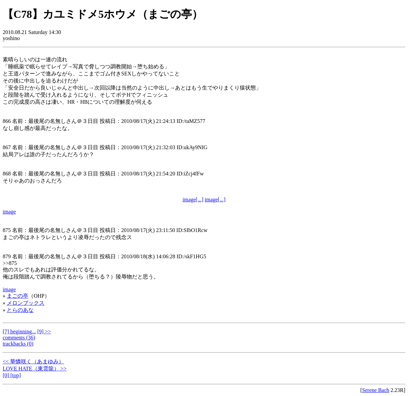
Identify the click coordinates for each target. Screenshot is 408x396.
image (9, 211)
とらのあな (20, 310)
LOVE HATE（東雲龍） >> (35, 368)
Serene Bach (375, 390)
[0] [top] (12, 375)
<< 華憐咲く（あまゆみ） (33, 361)
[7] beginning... (19, 331)
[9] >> (44, 331)
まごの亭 (17, 296)
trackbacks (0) (18, 343)
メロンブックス (25, 303)
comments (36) (19, 337)
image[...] (192, 199)
